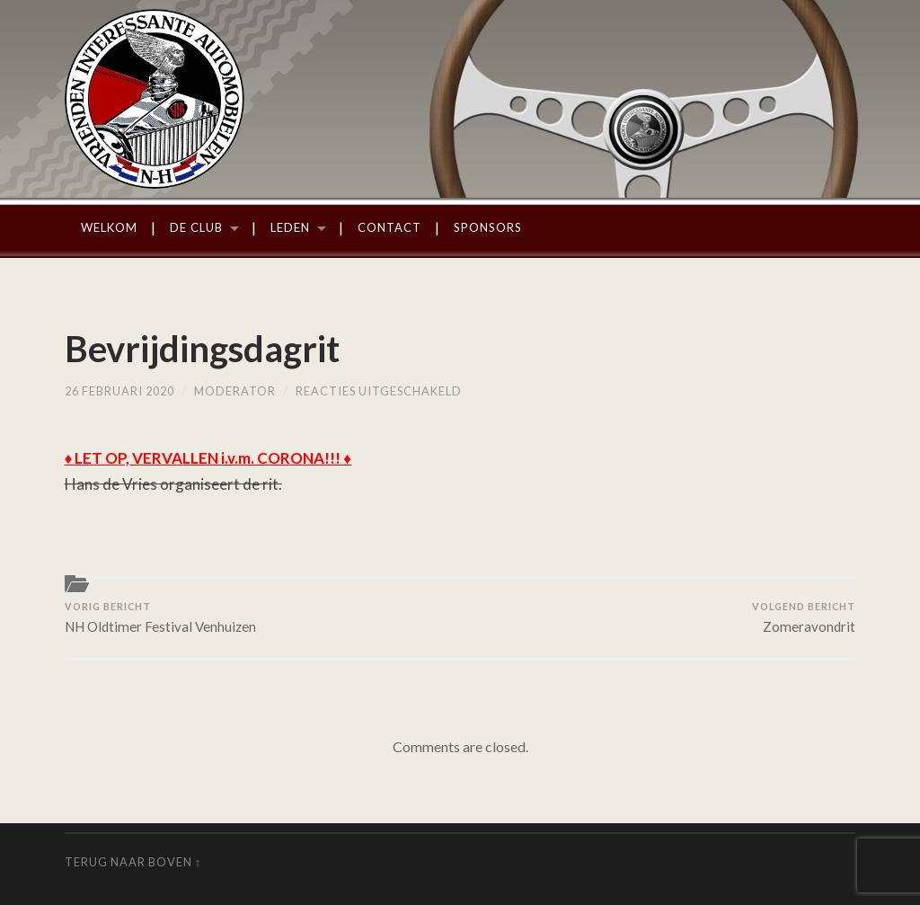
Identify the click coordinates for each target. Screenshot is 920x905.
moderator (235, 391)
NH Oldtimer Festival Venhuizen (160, 617)
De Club (196, 227)
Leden (290, 227)
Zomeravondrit (803, 617)
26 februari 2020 (119, 391)
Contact (389, 227)
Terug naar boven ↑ (133, 862)
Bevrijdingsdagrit (202, 348)
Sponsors (488, 227)
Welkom (109, 227)
